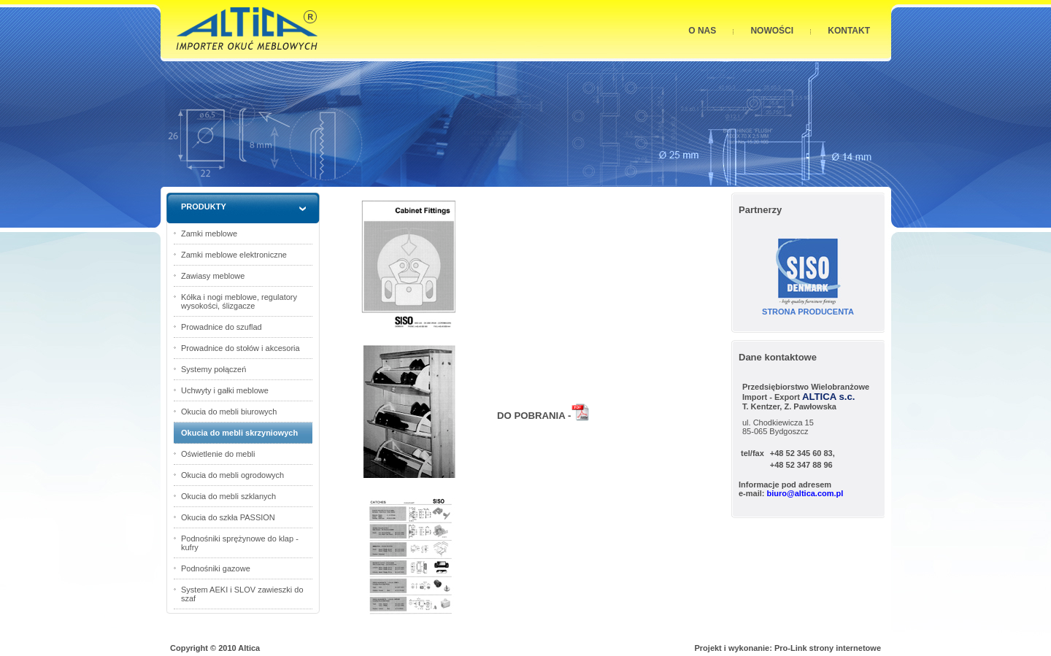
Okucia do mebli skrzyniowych (239, 432)
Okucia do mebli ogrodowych (232, 475)
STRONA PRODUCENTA (808, 311)
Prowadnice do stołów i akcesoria (240, 348)
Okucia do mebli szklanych (228, 496)
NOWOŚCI (771, 31)
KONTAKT (849, 31)
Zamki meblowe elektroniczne (234, 254)
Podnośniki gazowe (215, 568)
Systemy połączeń (213, 369)
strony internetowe (845, 648)
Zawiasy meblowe (213, 275)
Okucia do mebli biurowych (229, 411)
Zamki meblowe (209, 233)
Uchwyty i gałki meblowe (225, 390)
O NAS (702, 31)
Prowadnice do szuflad (221, 327)
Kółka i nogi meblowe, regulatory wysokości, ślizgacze (239, 301)
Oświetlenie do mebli (218, 453)
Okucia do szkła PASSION (228, 517)
